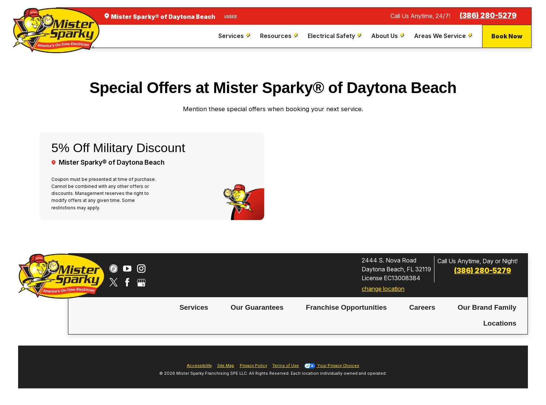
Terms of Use (285, 365)
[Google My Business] (141, 282)
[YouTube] (127, 268)
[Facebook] (127, 282)
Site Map (225, 365)
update (230, 16)
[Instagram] (141, 268)
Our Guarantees (257, 307)
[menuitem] (235, 36)
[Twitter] (113, 282)
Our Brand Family (487, 307)
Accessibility (199, 365)
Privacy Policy (253, 365)
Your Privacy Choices (331, 365)
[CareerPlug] (113, 268)
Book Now (506, 36)
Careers (422, 307)
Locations (499, 323)
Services (194, 307)
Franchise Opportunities (346, 307)
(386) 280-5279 (488, 15)
